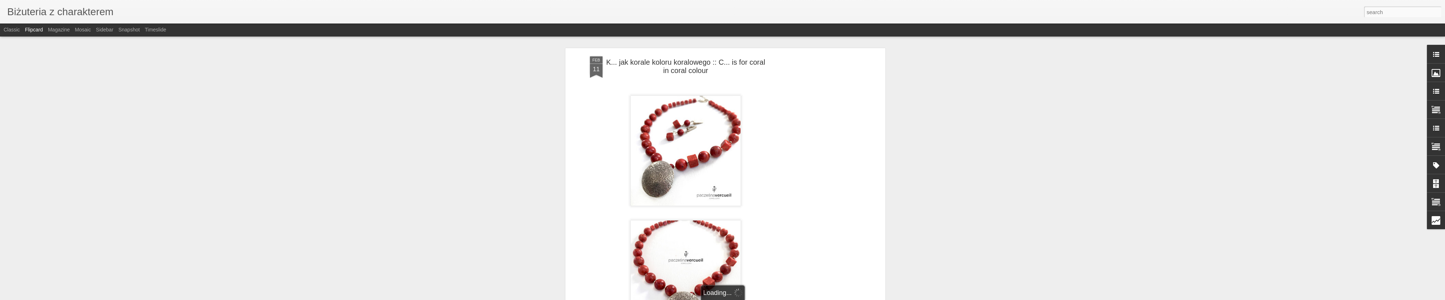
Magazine (59, 30)
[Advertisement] (821, 170)
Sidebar (104, 30)
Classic (12, 30)
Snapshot (129, 30)
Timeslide (155, 30)
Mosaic (83, 30)
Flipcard (34, 30)
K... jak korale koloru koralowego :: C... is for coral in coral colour (685, 66)
